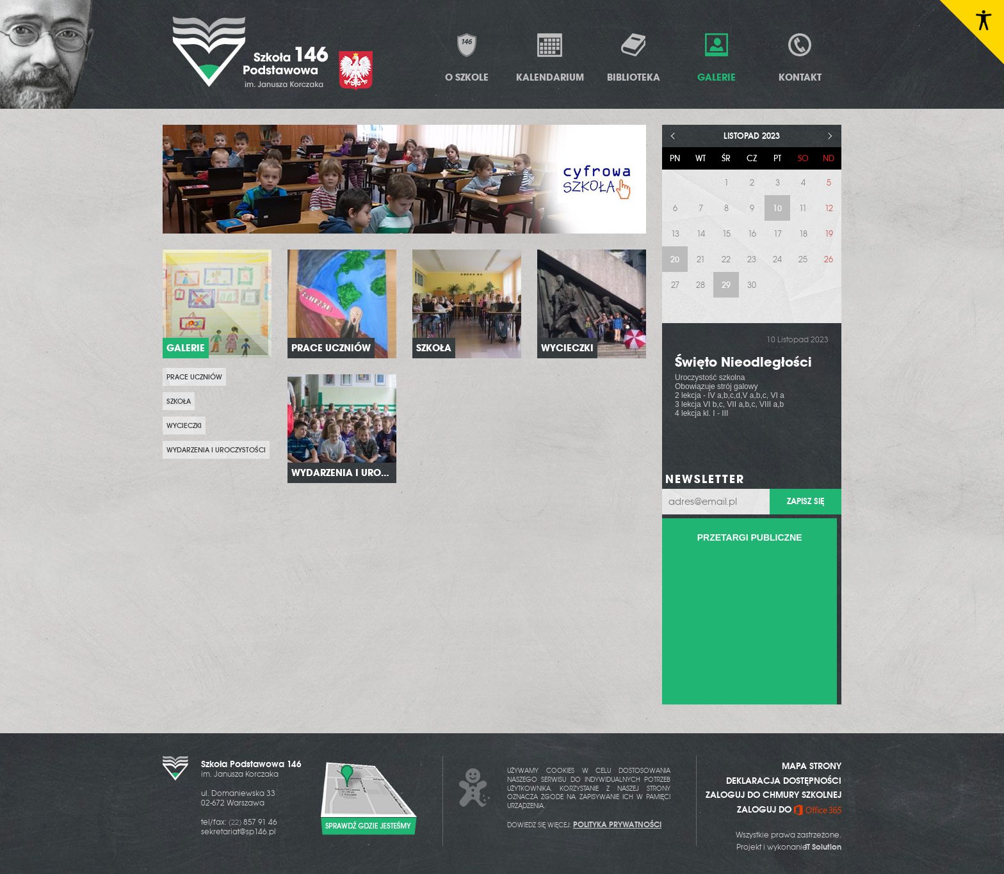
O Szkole (467, 57)
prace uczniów (194, 376)
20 (674, 259)
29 (726, 285)
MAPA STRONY (811, 766)
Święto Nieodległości (743, 362)
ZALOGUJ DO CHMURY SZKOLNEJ (773, 794)
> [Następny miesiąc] (830, 136)
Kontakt (800, 57)
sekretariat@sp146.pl (238, 832)
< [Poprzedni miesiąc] (673, 136)
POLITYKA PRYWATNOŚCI (617, 825)
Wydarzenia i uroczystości (216, 449)
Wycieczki (184, 425)
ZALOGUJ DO (789, 809)
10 (777, 208)
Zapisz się (805, 501)
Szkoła (178, 401)
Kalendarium (550, 57)
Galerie (716, 57)
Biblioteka (633, 57)
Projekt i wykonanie (788, 847)
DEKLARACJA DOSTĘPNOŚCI (783, 780)
